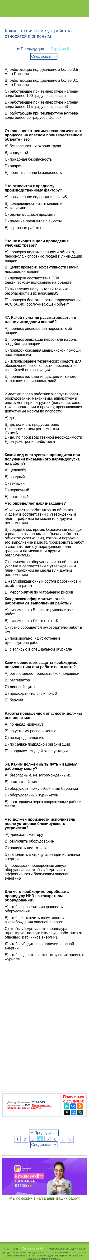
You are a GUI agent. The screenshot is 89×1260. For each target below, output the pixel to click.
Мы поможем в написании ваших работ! (44, 1198)
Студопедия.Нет (33, 1248)
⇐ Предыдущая (30, 49)
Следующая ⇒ (44, 56)
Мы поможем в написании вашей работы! (29, 1106)
